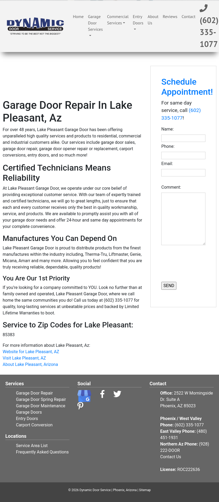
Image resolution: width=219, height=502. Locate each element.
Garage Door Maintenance (40, 405)
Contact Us (170, 456)
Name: (168, 129)
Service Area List (32, 445)
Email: (168, 163)
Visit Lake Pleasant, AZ (24, 358)
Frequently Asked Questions (42, 452)
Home (79, 16)
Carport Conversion (34, 424)
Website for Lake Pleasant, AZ (31, 351)
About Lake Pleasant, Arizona (30, 364)
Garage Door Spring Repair (41, 399)
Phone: (168, 146)
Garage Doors (29, 412)
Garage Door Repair (34, 393)
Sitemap (145, 490)
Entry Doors (138, 19)
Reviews (170, 16)
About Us (153, 19)
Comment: (172, 187)
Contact (188, 16)
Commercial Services (118, 19)
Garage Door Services (95, 23)
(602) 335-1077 (189, 424)
